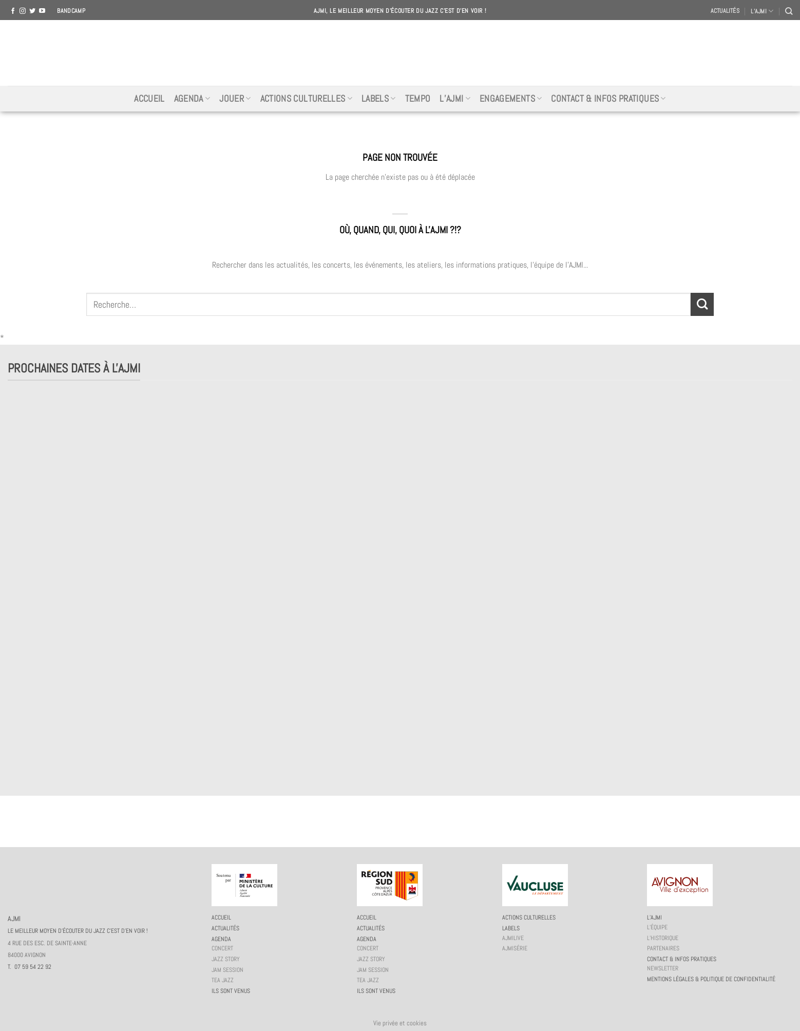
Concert (222, 948)
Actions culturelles (306, 98)
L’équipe (657, 927)
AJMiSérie (514, 948)
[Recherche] (788, 11)
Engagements (511, 98)
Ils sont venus (231, 991)
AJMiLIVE (513, 938)
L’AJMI (762, 11)
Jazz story (226, 959)
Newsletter (662, 968)
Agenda (192, 98)
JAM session (227, 969)
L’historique (662, 938)
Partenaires (663, 948)
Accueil (149, 98)
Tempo (418, 98)
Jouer (235, 98)
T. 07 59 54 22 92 (29, 966)
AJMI (400, 53)
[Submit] (702, 304)
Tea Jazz (223, 980)
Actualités (725, 11)
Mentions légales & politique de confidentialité (711, 979)
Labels (378, 98)
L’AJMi (455, 98)
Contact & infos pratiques (608, 98)
